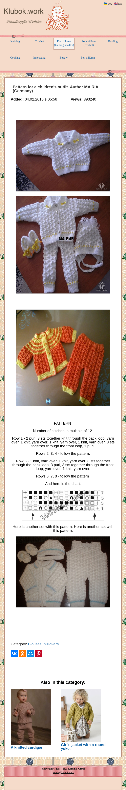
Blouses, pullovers (43, 644)
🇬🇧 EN (118, 3)
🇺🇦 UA (108, 3)
